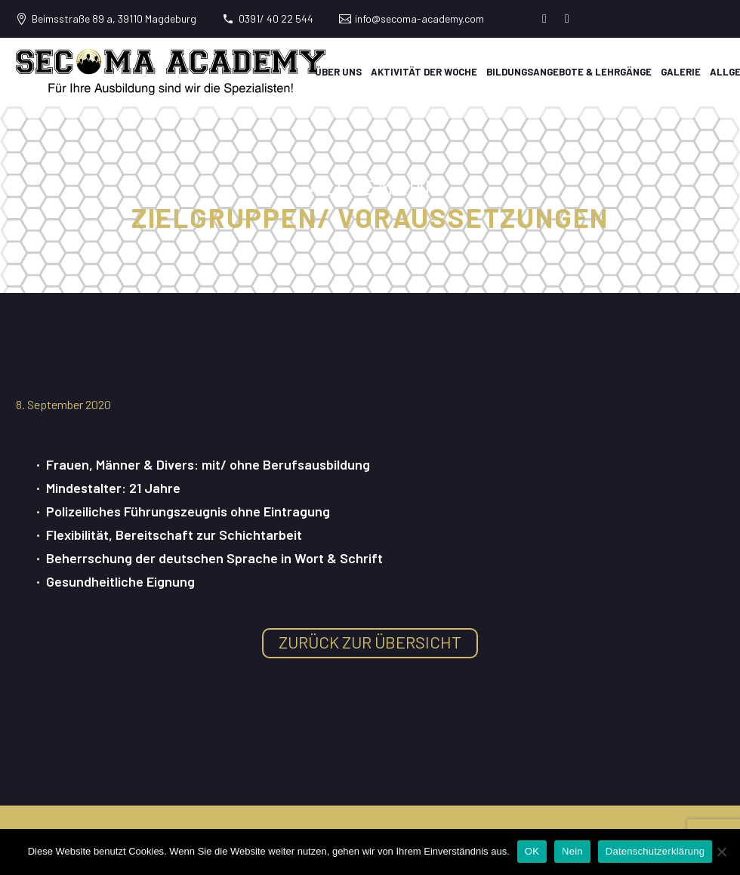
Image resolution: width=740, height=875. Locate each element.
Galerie (681, 72)
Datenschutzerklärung (655, 851)
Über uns (338, 72)
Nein (572, 851)
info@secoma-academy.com (419, 18)
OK (532, 851)
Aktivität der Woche (424, 72)
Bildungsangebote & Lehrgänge (569, 72)
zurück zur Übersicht (370, 642)
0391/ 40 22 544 (276, 18)
